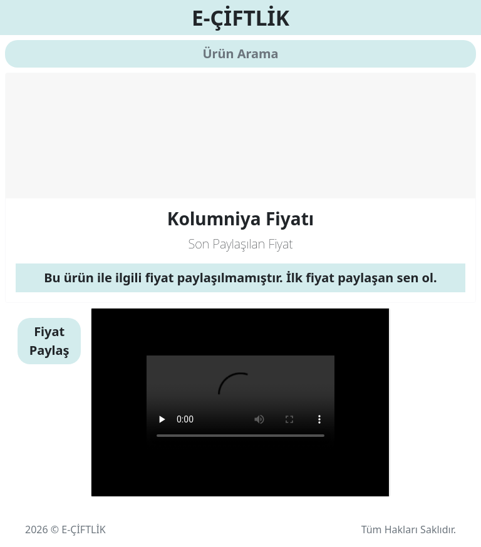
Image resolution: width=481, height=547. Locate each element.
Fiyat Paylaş (49, 341)
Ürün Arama (240, 53)
